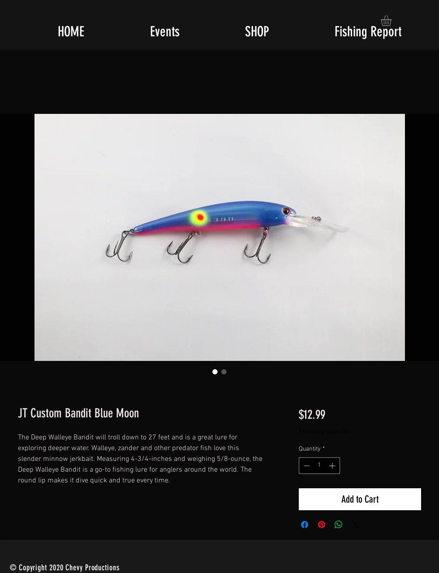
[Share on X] (355, 524)
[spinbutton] (319, 465)
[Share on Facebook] (304, 524)
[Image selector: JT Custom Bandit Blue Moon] (215, 371)
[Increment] (333, 465)
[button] (392, 20)
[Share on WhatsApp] (338, 524)
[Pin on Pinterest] (321, 524)
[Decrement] (305, 465)
